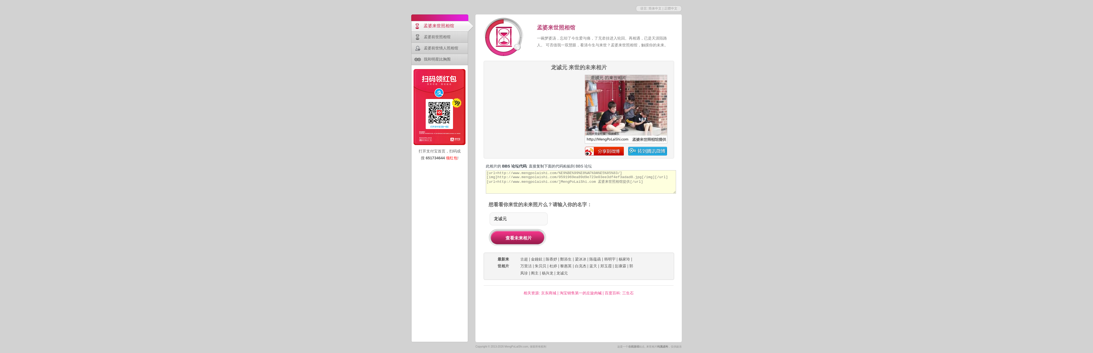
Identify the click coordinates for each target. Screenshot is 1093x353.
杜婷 (553, 266)
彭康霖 (620, 266)
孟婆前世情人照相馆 (441, 48)
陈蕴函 (595, 259)
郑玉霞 (606, 266)
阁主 (535, 273)
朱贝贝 (540, 266)
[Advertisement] (532, 91)
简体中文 (655, 8)
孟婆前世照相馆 (437, 37)
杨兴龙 (547, 273)
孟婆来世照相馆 (439, 25)
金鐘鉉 (536, 259)
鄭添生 (566, 259)
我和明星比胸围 (437, 59)
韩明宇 (610, 259)
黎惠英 (566, 266)
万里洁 (526, 266)
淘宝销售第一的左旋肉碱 (581, 293)
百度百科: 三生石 (619, 293)
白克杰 (580, 266)
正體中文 (670, 8)
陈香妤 (551, 259)
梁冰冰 (580, 259)
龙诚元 (562, 273)
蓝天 (593, 266)
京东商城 (548, 293)
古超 (524, 259)
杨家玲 (624, 259)
